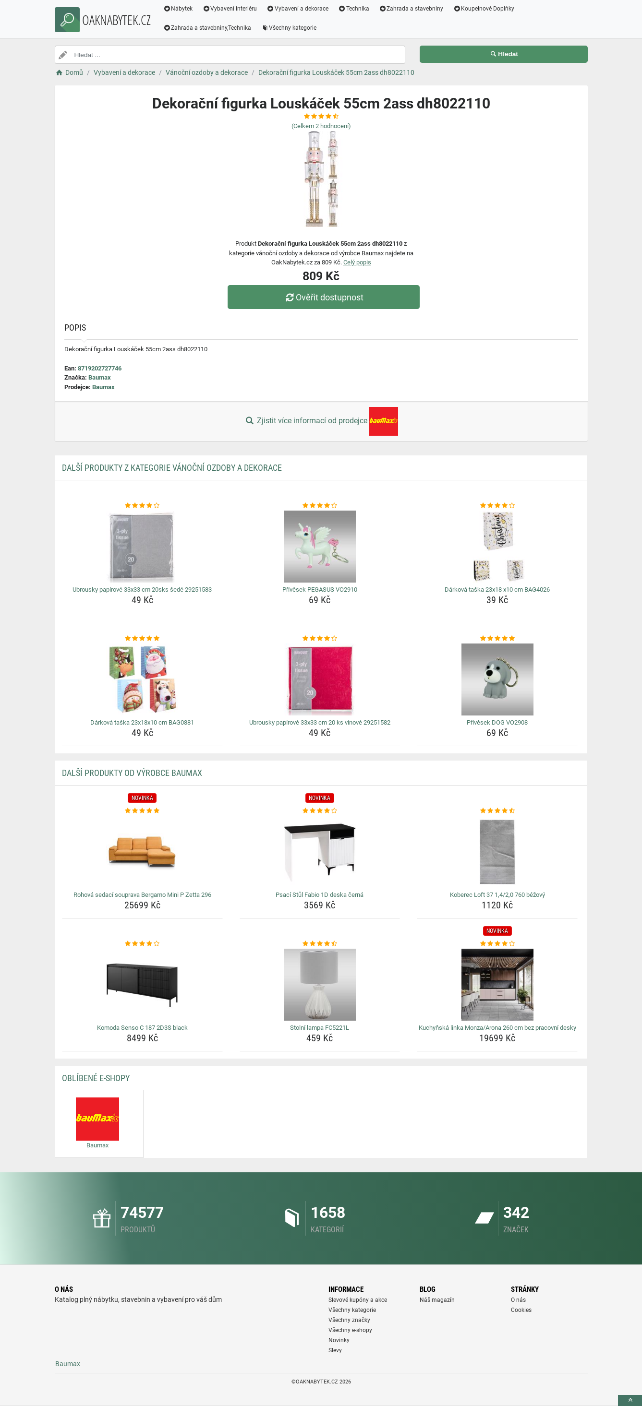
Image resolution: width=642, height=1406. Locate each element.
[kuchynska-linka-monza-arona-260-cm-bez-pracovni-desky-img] (497, 985)
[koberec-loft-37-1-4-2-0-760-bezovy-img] (497, 852)
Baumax (99, 377)
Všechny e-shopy (350, 1330)
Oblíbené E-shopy (96, 1078)
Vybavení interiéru (229, 8)
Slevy (335, 1350)
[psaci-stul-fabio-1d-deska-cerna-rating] (320, 811)
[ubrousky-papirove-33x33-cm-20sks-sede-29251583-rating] (142, 506)
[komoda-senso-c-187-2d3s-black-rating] (142, 944)
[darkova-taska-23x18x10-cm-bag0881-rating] (142, 638)
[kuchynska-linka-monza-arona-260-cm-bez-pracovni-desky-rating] (497, 944)
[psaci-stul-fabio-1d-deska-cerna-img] (320, 852)
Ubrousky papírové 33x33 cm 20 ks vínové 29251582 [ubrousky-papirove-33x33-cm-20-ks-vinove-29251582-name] (319, 722)
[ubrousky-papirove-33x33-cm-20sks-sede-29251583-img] (142, 547)
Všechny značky (349, 1320)
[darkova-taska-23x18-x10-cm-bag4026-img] (497, 547)
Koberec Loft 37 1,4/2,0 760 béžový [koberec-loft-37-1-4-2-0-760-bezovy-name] (497, 894)
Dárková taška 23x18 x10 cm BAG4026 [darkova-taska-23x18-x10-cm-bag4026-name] (497, 589)
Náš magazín (437, 1300)
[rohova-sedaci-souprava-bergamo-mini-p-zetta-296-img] (142, 852)
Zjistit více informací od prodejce (321, 421)
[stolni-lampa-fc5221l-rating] (320, 944)
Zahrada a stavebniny (411, 8)
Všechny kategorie (288, 27)
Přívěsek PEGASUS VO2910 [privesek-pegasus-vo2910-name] (319, 589)
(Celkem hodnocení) (321, 126)
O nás (518, 1300)
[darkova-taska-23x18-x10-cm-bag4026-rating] (497, 506)
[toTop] (630, 1400)
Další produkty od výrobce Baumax (132, 773)
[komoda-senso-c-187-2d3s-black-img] (142, 985)
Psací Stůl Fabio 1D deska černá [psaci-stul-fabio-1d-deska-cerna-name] (319, 894)
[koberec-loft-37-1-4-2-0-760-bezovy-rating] (497, 811)
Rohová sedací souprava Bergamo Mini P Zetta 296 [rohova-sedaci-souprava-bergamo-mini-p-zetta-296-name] (142, 894)
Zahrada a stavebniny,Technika (207, 27)
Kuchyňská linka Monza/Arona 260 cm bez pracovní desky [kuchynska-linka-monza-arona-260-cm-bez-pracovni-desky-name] (497, 1027)
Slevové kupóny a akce (357, 1300)
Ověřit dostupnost (323, 297)
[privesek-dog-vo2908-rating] (497, 638)
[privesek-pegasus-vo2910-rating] (320, 506)
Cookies (521, 1310)
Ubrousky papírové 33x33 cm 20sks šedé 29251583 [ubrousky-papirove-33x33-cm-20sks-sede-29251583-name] (142, 589)
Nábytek (178, 8)
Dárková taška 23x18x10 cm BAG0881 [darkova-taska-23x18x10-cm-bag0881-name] (142, 722)
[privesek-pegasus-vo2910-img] (320, 547)
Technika (353, 8)
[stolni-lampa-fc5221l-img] (320, 985)
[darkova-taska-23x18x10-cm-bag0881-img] (142, 679)
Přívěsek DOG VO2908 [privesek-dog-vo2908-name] (497, 722)
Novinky (339, 1340)
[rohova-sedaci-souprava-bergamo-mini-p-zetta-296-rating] (142, 811)
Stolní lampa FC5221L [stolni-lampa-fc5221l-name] (319, 1027)
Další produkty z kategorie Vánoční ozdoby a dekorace (172, 468)
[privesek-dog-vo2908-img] (497, 679)
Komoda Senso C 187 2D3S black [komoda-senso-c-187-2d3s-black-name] (142, 1027)
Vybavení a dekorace (297, 8)
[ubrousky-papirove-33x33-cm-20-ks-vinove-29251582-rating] (320, 638)
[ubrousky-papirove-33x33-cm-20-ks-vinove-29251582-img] (320, 679)
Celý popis (357, 262)
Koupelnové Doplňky (483, 8)
